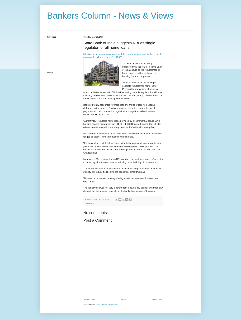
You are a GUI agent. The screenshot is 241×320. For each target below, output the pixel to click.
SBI (92, 204)
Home (123, 299)
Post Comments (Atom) (107, 304)
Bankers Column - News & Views (110, 16)
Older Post (157, 299)
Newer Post (89, 299)
